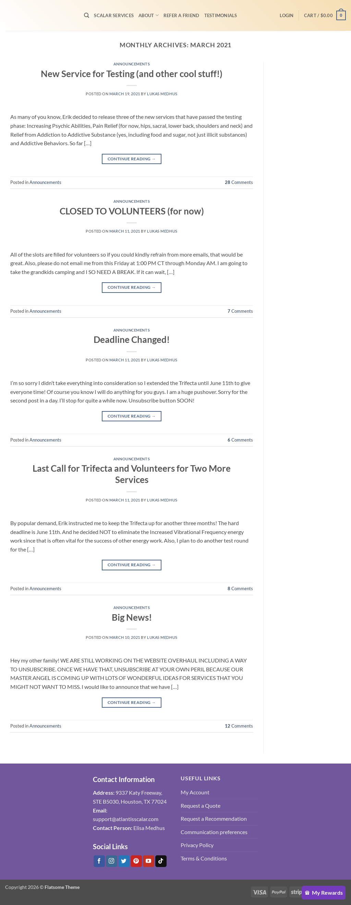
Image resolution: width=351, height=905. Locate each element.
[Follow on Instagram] (111, 861)
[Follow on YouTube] (148, 861)
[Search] (86, 15)
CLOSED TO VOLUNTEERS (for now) (132, 211)
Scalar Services (114, 15)
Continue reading (132, 159)
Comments (239, 182)
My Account (195, 792)
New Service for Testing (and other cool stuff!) (131, 74)
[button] (286, 15)
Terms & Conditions (204, 858)
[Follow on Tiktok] (161, 861)
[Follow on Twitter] (124, 861)
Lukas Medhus (162, 93)
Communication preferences (214, 832)
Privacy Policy (197, 845)
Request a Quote (200, 805)
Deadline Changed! (132, 339)
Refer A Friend (181, 15)
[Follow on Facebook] (99, 861)
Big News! (132, 617)
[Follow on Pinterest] (136, 861)
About (148, 15)
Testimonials (220, 15)
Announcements (131, 64)
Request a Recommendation (214, 818)
